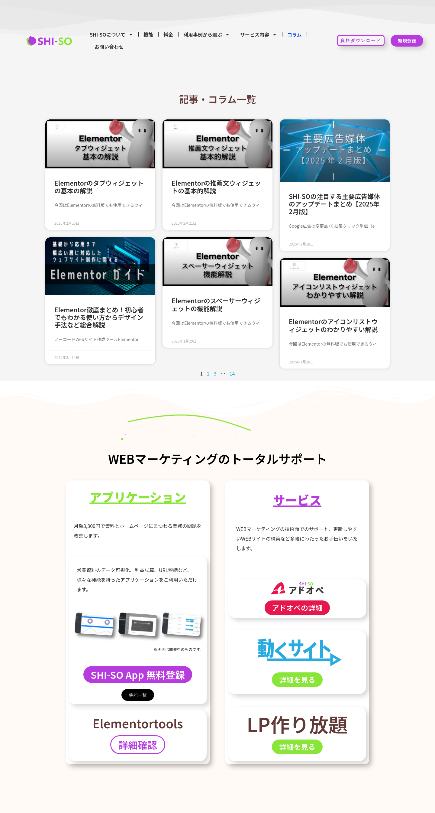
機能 (148, 34)
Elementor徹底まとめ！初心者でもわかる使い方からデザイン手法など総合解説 (99, 317)
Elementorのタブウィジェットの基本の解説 (99, 186)
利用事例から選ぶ (206, 34)
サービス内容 (258, 34)
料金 (168, 34)
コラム (294, 34)
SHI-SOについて (111, 34)
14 (232, 373)
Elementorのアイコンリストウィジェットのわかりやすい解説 (333, 325)
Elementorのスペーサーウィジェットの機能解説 (216, 304)
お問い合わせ (109, 46)
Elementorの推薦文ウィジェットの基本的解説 (216, 186)
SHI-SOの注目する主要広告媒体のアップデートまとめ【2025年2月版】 (334, 204)
